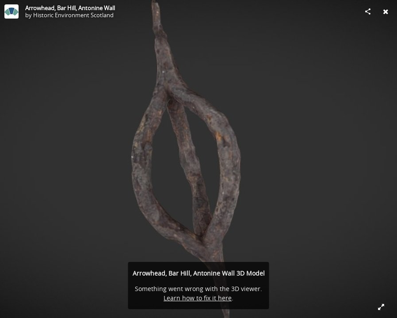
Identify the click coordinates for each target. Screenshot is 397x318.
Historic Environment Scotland (73, 15)
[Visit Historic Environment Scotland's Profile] (11, 11)
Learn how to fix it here (198, 298)
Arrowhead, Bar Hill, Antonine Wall (70, 8)
